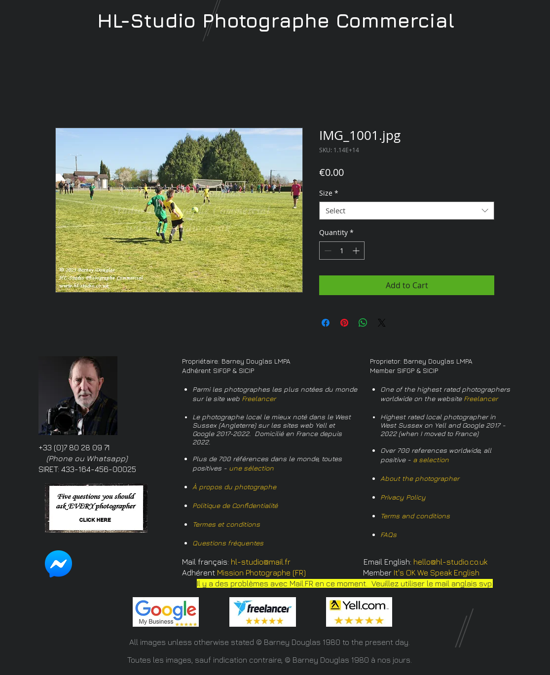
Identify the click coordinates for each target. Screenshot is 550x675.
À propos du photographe (234, 486)
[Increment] (357, 250)
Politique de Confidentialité (235, 505)
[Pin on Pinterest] (344, 323)
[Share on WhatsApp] (363, 323)
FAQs (388, 534)
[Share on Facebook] (325, 323)
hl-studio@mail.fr (261, 561)
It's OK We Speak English (436, 572)
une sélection (251, 468)
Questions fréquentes (227, 543)
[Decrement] (327, 250)
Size (328, 193)
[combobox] (406, 211)
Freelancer (259, 398)
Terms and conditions (415, 515)
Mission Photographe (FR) (261, 572)
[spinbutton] (342, 250)
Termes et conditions (226, 524)
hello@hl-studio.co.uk (450, 561)
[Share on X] (382, 323)
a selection (431, 459)
